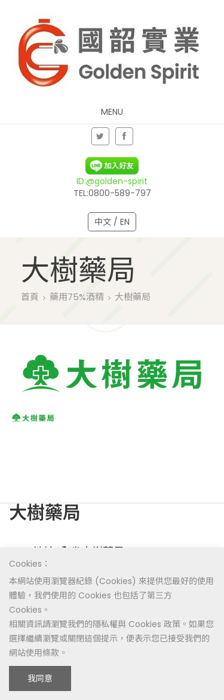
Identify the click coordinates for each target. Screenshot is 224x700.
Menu (112, 112)
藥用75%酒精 (77, 297)
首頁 (30, 297)
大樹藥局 (133, 297)
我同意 (40, 678)
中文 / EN (112, 222)
